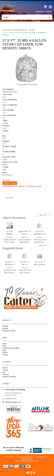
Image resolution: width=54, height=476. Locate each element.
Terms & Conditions (9, 377)
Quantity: (6, 180)
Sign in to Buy (10, 183)
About (4, 346)
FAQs (4, 350)
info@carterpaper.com (13, 402)
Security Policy (41, 457)
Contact (5, 355)
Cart (3, 372)
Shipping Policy (27, 459)
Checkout (5, 374)
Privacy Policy (10, 457)
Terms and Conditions (25, 457)
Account (5, 370)
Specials (5, 328)
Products (5, 326)
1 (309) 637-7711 (11, 399)
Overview (10, 198)
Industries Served (8, 331)
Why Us (5, 352)
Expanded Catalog (43, 11)
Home (4, 344)
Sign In (4, 368)
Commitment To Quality (10, 348)
